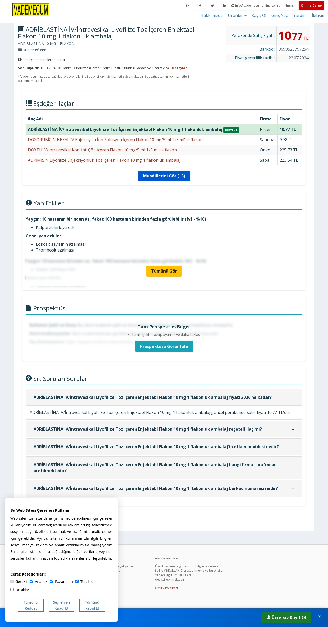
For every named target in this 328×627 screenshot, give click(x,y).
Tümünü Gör (164, 271)
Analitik (38, 581)
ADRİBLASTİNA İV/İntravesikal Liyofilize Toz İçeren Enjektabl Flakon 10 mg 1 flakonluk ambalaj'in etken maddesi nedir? (156, 447)
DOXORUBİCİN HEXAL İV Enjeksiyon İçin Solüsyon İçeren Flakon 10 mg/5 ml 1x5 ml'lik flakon (115, 139)
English (290, 5)
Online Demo (311, 5)
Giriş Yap (279, 15)
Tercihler (85, 581)
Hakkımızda (211, 15)
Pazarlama (61, 581)
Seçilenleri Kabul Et (61, 605)
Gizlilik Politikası (166, 588)
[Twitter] (212, 5)
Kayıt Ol (259, 15)
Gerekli (18, 581)
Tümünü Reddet (31, 605)
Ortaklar (19, 589)
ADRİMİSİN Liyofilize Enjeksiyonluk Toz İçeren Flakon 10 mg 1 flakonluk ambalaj (104, 160)
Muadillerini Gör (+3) (164, 176)
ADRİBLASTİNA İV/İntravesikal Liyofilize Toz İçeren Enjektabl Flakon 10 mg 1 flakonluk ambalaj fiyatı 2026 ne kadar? (153, 397)
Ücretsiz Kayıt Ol (286, 617)
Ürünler (237, 15)
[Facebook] (200, 5)
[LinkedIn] (224, 5)
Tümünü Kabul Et (92, 605)
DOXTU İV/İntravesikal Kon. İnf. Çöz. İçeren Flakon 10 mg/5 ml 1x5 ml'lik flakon (102, 150)
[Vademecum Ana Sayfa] (30, 9)
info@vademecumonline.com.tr (256, 5)
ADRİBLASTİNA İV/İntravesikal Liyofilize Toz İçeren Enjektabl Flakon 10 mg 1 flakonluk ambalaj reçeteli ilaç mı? (148, 429)
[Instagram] (187, 5)
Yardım (300, 15)
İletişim (318, 15)
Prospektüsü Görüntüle (164, 346)
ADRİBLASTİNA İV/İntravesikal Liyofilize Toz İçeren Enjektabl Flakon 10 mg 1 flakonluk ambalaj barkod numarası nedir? (156, 488)
